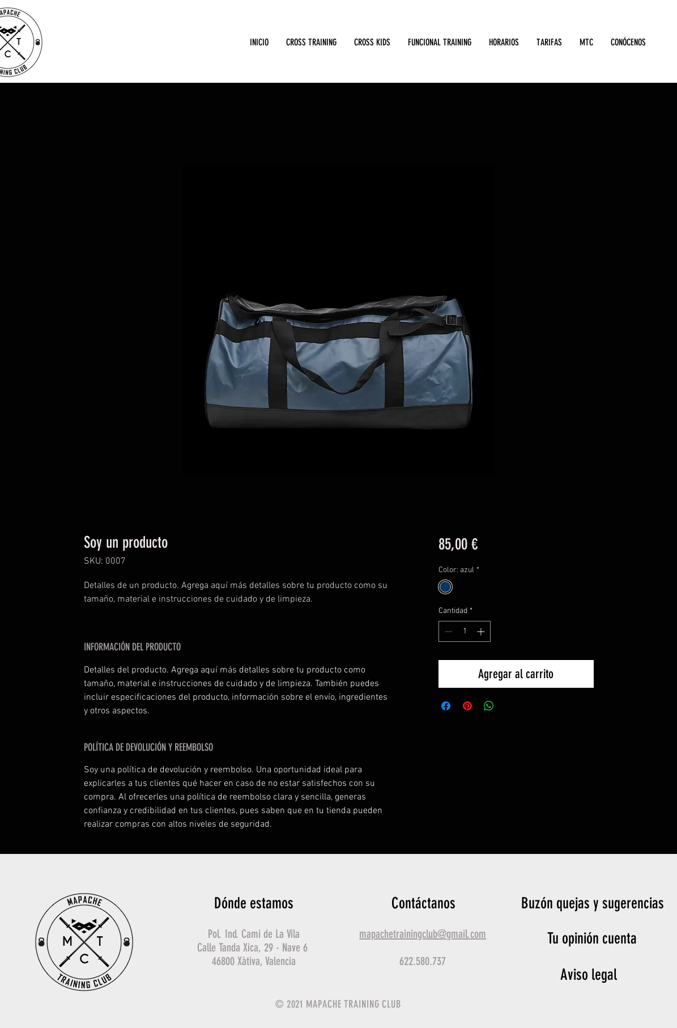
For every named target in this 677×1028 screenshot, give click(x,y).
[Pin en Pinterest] (467, 706)
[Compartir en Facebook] (446, 706)
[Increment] (482, 631)
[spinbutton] (464, 631)
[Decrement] (447, 631)
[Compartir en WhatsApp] (489, 706)
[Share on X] (510, 706)
